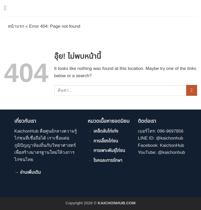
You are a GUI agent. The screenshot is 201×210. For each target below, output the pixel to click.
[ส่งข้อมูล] (191, 90)
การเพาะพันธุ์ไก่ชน (109, 150)
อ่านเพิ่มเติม (30, 172)
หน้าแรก (16, 26)
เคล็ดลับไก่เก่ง (105, 131)
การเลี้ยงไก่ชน (105, 141)
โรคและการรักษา (107, 160)
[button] (7, 8)
